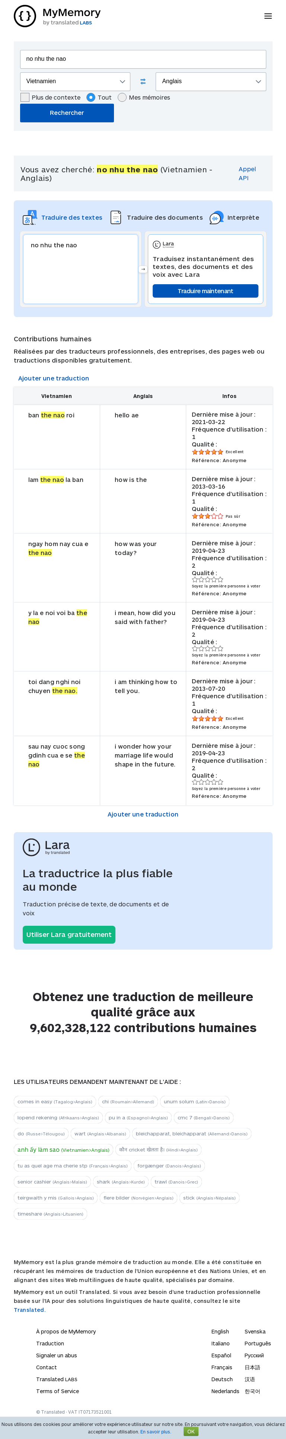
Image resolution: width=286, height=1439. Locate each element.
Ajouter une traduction (53, 378)
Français (222, 1367)
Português (258, 1343)
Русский (254, 1355)
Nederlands (225, 1391)
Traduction (50, 1343)
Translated (56, 1379)
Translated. (30, 1310)
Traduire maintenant (205, 290)
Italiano (221, 1343)
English (220, 1331)
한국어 (252, 1391)
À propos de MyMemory (66, 1331)
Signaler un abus (56, 1355)
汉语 (250, 1379)
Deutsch (222, 1379)
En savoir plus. (155, 1431)
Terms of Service (57, 1391)
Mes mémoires (144, 97)
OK (191, 1431)
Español (221, 1355)
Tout (99, 97)
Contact (46, 1367)
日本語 (252, 1367)
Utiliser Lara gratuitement (69, 934)
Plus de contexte (50, 97)
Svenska (255, 1331)
